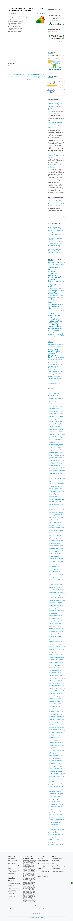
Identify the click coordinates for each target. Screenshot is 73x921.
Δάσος (53, 582)
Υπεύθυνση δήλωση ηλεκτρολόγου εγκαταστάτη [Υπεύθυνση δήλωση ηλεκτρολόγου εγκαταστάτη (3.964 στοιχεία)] (55, 323)
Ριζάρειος (56, 489)
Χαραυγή (56, 532)
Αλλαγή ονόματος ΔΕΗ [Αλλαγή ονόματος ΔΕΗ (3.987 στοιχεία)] (56, 262)
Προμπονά (51, 722)
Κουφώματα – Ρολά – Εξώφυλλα (57, 804)
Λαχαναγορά (61, 745)
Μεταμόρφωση (56, 488)
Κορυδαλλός (51, 758)
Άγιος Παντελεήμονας (56, 719)
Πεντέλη (56, 478)
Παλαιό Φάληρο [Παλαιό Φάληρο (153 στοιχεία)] (56, 302)
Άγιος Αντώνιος (56, 752)
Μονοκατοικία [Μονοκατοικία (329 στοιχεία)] (51, 300)
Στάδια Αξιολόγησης (59, 816)
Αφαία (50, 582)
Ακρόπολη (55, 667)
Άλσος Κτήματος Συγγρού (57, 449)
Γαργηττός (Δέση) (59, 421)
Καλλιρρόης (56, 704)
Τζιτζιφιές (60, 644)
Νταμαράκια (57, 507)
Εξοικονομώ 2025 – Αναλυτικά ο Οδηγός (55, 844)
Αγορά (58, 612)
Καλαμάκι (56, 597)
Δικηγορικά (59, 605)
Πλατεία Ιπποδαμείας (57, 739)
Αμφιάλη (63, 753)
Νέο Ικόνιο (56, 778)
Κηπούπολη (51, 572)
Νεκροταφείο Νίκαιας (53, 760)
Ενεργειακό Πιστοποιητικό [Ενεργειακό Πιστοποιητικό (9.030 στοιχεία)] (54, 276)
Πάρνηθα (51, 530)
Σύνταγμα (51, 688)
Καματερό (58, 543)
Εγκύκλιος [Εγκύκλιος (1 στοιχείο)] (56, 346)
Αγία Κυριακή (52, 434)
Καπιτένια (60, 414)
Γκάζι (50, 678)
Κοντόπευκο (51, 411)
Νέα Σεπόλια (57, 540)
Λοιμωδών (58, 496)
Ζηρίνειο (63, 437)
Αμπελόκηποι (57, 669)
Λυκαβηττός (59, 696)
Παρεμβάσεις (52, 803)
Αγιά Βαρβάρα (52, 651)
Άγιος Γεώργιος (57, 511)
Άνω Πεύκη (62, 478)
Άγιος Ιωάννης (55, 703)
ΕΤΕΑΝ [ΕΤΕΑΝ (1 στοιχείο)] (54, 346)
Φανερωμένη (52, 493)
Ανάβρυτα (61, 450)
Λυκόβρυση (61, 444)
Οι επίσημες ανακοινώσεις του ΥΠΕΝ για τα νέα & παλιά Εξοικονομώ (55, 245)
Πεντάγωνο (54, 714)
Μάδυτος (51, 564)
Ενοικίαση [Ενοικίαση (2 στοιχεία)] (55, 359)
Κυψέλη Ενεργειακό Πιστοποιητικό (55, 401)
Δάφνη (58, 620)
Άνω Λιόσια (51, 511)
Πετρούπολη (51, 577)
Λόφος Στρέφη (61, 699)
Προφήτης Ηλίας (56, 413)
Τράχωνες (58, 599)
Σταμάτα (60, 480)
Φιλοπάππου (52, 669)
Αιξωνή (60, 616)
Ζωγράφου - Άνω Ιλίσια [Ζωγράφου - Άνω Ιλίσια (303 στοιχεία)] (58, 288)
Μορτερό (51, 467)
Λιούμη (56, 506)
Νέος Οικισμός (56, 750)
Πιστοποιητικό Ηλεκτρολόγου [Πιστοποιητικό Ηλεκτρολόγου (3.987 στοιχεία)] (53, 307)
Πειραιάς (51, 729)
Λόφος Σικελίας (61, 641)
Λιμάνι (58, 755)
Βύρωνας (55, 612)
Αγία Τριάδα (58, 427)
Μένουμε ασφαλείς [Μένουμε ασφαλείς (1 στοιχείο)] (57, 371)
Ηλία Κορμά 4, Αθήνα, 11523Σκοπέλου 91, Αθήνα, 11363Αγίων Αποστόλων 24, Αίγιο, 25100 (56, 202)
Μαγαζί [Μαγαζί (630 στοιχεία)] (50, 299)
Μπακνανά (58, 706)
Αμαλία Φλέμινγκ (52, 460)
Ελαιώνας (59, 582)
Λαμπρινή (54, 535)
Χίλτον (53, 690)
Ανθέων (55, 589)
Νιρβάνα (62, 706)
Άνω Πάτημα (57, 484)
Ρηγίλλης (55, 722)
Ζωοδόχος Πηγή (59, 538)
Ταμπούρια (51, 740)
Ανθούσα (57, 416)
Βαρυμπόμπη (52, 520)
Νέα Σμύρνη (60, 646)
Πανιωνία (60, 618)
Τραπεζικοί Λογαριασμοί (59, 826)
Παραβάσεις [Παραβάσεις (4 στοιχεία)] (50, 374)
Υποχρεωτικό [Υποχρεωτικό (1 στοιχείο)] (59, 380)
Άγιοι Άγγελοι (58, 418)
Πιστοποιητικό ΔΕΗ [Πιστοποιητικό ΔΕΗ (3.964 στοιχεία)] (55, 304)
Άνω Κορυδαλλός (57, 758)
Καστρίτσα (58, 465)
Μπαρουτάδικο (61, 506)
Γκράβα (56, 713)
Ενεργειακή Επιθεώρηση (58, 801)
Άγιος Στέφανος (55, 414)
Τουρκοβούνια (56, 756)
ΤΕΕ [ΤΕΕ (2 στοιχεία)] (54, 380)
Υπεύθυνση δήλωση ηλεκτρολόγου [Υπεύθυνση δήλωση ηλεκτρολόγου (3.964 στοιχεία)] (54, 317)
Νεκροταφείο (56, 592)
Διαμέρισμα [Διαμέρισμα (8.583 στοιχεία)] (53, 269)
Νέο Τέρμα (57, 455)
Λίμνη (62, 514)
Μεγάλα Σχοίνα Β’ (56, 525)
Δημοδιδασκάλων (52, 410)
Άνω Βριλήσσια (60, 419)
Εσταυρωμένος (56, 504)
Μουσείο (51, 701)
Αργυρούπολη (52, 600)
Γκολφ (54, 618)
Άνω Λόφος (60, 569)
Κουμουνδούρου (52, 691)
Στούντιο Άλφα (52, 458)
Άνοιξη (54, 418)
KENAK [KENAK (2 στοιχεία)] (49, 344)
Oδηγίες (56, 398)
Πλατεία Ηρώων (52, 659)
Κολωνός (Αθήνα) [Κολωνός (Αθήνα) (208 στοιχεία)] (54, 297)
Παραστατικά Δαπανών (58, 812)
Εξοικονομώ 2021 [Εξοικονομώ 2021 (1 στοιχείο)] (60, 359)
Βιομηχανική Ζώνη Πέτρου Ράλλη (55, 779)
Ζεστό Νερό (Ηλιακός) (60, 807)
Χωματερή (58, 765)
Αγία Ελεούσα (61, 639)
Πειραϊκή (51, 739)
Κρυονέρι (57, 442)
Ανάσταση (51, 755)
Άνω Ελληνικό (56, 625)
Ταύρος (59, 778)
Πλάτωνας (55, 530)
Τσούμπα (56, 501)
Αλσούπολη (60, 550)
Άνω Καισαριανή (56, 638)
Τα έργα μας (53, 788)
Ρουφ (50, 726)
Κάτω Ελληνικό (56, 626)
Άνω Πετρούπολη (58, 577)
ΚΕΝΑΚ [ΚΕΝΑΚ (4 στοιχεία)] (49, 369)
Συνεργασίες (50, 783)
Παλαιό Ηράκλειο (58, 431)
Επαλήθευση (51, 398)
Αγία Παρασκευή (52, 408)
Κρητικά (51, 535)
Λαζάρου (54, 555)
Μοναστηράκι (55, 685)
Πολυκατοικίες (52, 498)
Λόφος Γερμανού (57, 634)
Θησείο (61, 688)
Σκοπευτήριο (51, 639)
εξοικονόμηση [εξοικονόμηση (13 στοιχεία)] (56, 382)
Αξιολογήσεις (55, 822)
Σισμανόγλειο (61, 457)
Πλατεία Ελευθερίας (59, 468)
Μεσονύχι (62, 525)
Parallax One (32, 917)
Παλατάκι (51, 585)
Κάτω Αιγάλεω (52, 506)
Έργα (60, 908)
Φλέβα (54, 543)
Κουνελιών (56, 584)
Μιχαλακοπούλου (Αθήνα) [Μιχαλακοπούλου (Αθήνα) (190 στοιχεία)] (57, 299)
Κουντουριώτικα (52, 672)
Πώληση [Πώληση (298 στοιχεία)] (58, 311)
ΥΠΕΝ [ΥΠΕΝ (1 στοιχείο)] (56, 380)
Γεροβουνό (57, 520)
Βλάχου (56, 545)
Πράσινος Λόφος (52, 432)
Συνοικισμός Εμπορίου (60, 610)
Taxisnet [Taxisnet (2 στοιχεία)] (56, 344)
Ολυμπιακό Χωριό (56, 528)
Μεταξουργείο (52, 665)
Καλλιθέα (56, 639)
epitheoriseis (55, 783)
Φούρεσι (54, 426)
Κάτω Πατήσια (52, 708)
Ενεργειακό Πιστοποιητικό (53, 395)
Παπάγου (58, 473)
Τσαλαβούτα (56, 576)
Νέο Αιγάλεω (51, 507)
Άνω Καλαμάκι (56, 595)
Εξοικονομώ (45, 908)
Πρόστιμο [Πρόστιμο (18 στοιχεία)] (50, 378)
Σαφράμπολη (55, 556)
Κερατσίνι (51, 752)
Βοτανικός (57, 677)
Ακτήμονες (51, 533)
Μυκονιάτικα (51, 501)
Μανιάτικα (55, 735)
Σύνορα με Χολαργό (53, 476)
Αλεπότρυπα (51, 713)
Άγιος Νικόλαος (60, 512)
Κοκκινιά (58, 454)
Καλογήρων (60, 621)
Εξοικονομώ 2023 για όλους (54, 45)
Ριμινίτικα (57, 498)
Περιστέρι (56, 568)
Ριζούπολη (59, 722)
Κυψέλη (50, 405)
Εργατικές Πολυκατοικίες (54, 452)
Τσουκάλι (57, 594)
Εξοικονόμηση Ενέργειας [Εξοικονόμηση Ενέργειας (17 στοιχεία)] (54, 368)
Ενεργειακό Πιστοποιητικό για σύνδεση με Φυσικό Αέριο (55, 786)
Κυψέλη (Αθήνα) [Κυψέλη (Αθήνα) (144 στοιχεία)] (60, 297)
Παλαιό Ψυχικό (52, 470)
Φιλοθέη (60, 481)
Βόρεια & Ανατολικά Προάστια (59, 406)
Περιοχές (50, 403)
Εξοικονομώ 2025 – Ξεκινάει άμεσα (54, 842)
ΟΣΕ (53, 737)
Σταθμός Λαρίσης (61, 727)
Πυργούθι (59, 530)
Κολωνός (51, 693)
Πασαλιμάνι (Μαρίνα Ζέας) (59, 737)
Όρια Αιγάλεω (60, 584)
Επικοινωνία (50, 391)
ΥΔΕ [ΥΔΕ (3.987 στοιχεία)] (49, 315)
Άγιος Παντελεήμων (57, 748)
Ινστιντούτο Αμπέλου (53, 445)
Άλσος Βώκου (57, 768)
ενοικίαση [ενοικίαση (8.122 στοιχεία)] (58, 328)
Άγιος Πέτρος (51, 519)
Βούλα (50, 605)
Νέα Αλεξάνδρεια (61, 600)
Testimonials (50, 784)
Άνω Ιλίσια (61, 629)
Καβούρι (51, 610)
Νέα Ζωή (56, 411)
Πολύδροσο (51, 489)
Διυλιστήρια (55, 776)
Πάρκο (61, 755)
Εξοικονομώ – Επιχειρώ (52, 829)
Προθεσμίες (51, 811)
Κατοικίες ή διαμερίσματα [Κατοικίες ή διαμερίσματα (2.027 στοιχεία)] (53, 293)
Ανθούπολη (55, 569)
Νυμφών (54, 416)
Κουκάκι (56, 695)
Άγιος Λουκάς (61, 711)
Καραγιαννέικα (62, 533)
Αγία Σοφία (55, 729)
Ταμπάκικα (62, 750)
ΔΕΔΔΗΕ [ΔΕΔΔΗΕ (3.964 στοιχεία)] (57, 268)
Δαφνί (56, 582)
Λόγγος (53, 546)
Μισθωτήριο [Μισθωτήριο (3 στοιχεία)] (50, 373)
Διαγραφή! (53, 789)
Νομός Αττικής (55, 405)
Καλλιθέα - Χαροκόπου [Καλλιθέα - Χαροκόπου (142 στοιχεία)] (61, 290)
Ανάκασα (55, 499)
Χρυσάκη (56, 646)
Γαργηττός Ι (51, 423)
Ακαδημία (62, 683)
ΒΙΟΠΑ (55, 551)
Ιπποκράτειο (61, 680)
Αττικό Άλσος (60, 721)
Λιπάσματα (51, 750)
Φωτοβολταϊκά (51, 826)
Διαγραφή (60, 783)
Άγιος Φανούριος (52, 538)
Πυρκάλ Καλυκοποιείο (60, 659)
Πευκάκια (51, 413)
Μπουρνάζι (51, 574)
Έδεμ (62, 651)
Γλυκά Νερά (59, 424)
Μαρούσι (62, 445)
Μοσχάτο (62, 765)
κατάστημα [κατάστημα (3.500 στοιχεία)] (52, 336)
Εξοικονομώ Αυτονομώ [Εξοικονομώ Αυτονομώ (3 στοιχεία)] (52, 362)
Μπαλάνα (51, 424)
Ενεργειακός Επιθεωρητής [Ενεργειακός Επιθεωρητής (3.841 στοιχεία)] (53, 280)
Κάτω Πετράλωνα (57, 716)
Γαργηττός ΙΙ (56, 423)
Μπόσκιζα (51, 527)
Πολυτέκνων (60, 542)
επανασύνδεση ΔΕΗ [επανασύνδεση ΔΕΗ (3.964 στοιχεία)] (55, 334)
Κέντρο (50, 416)
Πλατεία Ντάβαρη (52, 656)
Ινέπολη (51, 553)
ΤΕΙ (63, 509)
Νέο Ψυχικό (60, 467)
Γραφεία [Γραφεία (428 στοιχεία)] (59, 266)
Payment (50, 793)
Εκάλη (50, 427)
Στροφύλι (53, 442)
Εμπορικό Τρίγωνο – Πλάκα (54, 683)
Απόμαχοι (62, 558)
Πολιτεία (58, 441)
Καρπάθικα (51, 454)
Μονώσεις (53, 806)
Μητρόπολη (62, 773)
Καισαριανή (57, 636)
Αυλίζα (59, 519)
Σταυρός (61, 413)
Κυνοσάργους (61, 704)
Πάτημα (60, 488)
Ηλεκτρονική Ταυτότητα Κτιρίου (56, 234)
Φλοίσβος (56, 657)
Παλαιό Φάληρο (61, 649)
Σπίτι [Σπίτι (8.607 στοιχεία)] (53, 313)
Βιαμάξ (56, 571)
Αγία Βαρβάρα (60, 483)
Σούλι (55, 594)
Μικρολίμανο (59, 735)
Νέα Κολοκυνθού (61, 574)
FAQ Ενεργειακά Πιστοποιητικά (55, 396)
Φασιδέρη (51, 419)
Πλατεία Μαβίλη (57, 673)
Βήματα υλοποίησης (53, 814)
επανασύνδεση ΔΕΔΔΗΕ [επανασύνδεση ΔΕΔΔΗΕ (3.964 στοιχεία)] (53, 331)
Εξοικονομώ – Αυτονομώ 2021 (57, 793)
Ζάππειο (58, 688)
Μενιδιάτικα (59, 535)
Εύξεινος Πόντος (52, 481)
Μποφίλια (57, 546)
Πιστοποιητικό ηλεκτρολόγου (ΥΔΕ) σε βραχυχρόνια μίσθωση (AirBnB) (55, 239)
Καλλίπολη (51, 732)
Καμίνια (55, 732)
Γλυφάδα (55, 616)
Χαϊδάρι (50, 581)
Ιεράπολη (61, 504)
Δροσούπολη (52, 514)
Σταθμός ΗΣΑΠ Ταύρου (53, 644)
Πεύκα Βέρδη (60, 579)
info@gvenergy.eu (52, 207)
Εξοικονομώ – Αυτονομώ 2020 (57, 791)
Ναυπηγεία (51, 778)
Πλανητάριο (61, 654)
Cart (58, 788)
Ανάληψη (59, 499)
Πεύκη (59, 478)
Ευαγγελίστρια (52, 641)
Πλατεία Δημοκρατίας (57, 491)
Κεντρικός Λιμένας (55, 734)
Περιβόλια (51, 537)
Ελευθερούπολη (59, 551)
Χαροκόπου (51, 646)
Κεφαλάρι (60, 439)
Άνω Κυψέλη (62, 673)
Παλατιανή (62, 540)
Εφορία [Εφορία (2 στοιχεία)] (61, 367)
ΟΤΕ (57, 642)
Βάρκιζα (57, 602)
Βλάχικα (60, 602)
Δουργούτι (51, 704)
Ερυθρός (61, 670)
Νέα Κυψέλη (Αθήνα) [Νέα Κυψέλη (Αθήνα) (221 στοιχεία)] (58, 300)
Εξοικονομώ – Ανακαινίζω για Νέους (55, 827)
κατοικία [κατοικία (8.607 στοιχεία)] (60, 336)
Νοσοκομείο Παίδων (53, 682)
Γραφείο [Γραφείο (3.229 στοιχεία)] (51, 268)
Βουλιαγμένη (56, 608)
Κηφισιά (62, 432)
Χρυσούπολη (61, 576)
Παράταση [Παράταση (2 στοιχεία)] (59, 373)
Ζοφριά (56, 514)
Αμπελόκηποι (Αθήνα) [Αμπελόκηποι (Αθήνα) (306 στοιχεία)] (52, 264)
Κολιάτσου (60, 713)
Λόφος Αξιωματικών (58, 572)
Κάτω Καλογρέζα (60, 553)
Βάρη (50, 602)
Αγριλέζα (56, 519)
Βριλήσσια (55, 419)
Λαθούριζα (54, 603)
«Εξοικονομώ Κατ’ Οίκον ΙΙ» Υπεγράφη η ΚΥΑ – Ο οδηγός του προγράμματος (55, 166)
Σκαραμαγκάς (62, 585)
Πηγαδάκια (51, 608)
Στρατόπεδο (51, 532)
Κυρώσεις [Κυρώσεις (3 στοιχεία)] (52, 371)
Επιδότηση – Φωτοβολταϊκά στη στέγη (55, 832)
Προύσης (57, 509)
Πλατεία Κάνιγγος (52, 686)
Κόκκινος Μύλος (60, 563)
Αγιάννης (57, 408)
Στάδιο (56, 726)
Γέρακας (54, 421)
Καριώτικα (59, 776)
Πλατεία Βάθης (58, 665)
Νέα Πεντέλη (55, 467)
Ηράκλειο (54, 427)
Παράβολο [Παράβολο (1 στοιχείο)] (55, 373)
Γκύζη (53, 678)
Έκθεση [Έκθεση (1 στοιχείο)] (60, 344)
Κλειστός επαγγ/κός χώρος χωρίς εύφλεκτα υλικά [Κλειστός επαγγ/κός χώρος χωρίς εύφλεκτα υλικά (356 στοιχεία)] (55, 295)
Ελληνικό (58, 623)
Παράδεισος (60, 411)
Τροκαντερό (51, 657)
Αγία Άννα (55, 483)
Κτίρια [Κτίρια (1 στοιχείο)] (55, 369)
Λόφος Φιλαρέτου (52, 642)
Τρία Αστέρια (58, 432)
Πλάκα (62, 685)
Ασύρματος (59, 589)
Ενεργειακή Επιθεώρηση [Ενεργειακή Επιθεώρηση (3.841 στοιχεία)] (52, 272)
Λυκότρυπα (57, 524)
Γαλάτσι (59, 532)
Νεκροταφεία (52, 649)
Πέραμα (50, 776)
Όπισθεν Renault (59, 564)
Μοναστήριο (51, 592)
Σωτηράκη (61, 509)
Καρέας (61, 613)
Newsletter (50, 822)
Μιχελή (53, 540)
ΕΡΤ (57, 410)
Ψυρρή (54, 688)
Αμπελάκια (51, 595)
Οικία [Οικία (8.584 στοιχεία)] (50, 302)
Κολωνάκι (63, 691)
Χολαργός (60, 489)
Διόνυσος (58, 426)
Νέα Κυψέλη (59, 701)
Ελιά (55, 590)
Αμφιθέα (56, 651)
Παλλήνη (57, 470)
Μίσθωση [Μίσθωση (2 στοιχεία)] (62, 371)
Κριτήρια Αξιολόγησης (53, 817)
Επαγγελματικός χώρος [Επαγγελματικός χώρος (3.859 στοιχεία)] (54, 286)
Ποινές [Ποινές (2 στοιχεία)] (60, 376)
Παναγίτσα (57, 654)
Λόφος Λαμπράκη (52, 706)
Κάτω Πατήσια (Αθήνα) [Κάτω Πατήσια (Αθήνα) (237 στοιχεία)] (52, 290)
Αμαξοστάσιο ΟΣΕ (52, 745)
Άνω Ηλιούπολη (56, 633)
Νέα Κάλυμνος (55, 607)
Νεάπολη (55, 527)
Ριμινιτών (51, 543)
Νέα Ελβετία (57, 615)
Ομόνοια (59, 685)
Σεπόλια (53, 726)
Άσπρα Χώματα (52, 571)
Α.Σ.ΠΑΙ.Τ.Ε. (51, 447)
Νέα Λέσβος (62, 454)
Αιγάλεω (59, 501)
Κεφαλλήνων (60, 597)
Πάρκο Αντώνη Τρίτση (53, 542)
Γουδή (50, 631)
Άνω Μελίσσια (59, 460)
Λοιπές (52, 809)
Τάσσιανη (51, 612)
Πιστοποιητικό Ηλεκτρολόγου (59, 391)
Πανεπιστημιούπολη (60, 709)
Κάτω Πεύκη (51, 480)
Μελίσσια (62, 458)
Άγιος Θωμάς (51, 680)
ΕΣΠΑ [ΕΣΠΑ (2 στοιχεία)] (51, 346)
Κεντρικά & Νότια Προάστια (54, 587)
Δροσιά (61, 426)
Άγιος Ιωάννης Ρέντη (56, 743)
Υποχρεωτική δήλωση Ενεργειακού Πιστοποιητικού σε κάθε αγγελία (56, 155)
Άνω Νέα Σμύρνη (58, 647)
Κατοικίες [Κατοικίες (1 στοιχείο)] (52, 369)
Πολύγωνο (56, 721)
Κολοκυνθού (58, 691)
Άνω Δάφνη (56, 621)
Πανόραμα (55, 441)
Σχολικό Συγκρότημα (53, 660)
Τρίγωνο (51, 418)
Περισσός (51, 556)
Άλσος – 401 (57, 680)
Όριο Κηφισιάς (57, 462)
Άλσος (56, 558)
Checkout (61, 788)
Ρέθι (62, 530)
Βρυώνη (51, 730)
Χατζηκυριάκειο (57, 742)
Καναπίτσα (59, 429)
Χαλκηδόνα (60, 774)
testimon (55, 784)
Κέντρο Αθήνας (60, 660)
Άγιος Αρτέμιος (59, 678)
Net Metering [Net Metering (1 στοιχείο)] (53, 344)
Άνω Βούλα (54, 605)
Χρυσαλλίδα (51, 568)
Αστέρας (51, 559)
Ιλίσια (53, 631)
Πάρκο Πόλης (56, 515)
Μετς (62, 726)
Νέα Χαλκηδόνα (57, 566)
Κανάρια (60, 633)
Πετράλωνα (59, 714)
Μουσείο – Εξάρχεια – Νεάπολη (55, 698)
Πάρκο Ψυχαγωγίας (53, 747)
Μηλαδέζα (59, 603)
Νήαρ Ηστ (61, 638)
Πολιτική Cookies (56, 824)
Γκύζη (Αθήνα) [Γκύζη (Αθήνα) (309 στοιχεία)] (54, 266)
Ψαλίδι (59, 458)
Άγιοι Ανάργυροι (57, 447)
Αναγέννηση (51, 502)
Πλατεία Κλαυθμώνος (60, 686)
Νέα (63, 908)
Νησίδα (54, 564)
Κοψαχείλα (61, 590)
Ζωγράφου (56, 629)
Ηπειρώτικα (54, 429)
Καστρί (54, 465)
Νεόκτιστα (62, 555)
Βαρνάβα (59, 726)
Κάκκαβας (54, 553)
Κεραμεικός (56, 690)
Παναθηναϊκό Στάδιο (53, 727)
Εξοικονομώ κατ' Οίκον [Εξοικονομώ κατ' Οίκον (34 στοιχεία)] (54, 366)
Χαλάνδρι (51, 483)
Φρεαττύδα (51, 742)
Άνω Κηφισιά (58, 437)
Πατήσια (51, 711)
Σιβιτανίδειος (60, 642)
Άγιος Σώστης (60, 703)
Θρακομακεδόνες (52, 522)
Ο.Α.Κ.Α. (60, 455)
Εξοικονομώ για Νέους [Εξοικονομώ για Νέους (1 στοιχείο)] (58, 364)
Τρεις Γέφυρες (57, 708)
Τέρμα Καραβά (55, 763)
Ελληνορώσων (60, 682)
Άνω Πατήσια (51, 675)
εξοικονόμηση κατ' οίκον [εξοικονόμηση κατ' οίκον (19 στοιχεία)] (54, 383)
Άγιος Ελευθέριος (58, 662)
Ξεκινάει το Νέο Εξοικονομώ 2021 (56, 113)
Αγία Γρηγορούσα (56, 581)
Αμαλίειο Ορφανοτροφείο (54, 450)
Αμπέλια (58, 558)
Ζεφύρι (55, 537)
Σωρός (56, 458)
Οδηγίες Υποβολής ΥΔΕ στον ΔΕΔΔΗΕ (56, 393)
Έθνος (59, 486)
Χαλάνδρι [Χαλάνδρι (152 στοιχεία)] (59, 324)
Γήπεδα (59, 651)
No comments (41, 13)
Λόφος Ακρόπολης (61, 667)
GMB (63, 783)
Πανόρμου (51, 673)
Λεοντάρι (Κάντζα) (52, 473)
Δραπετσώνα (59, 747)
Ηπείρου (59, 410)
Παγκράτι (62, 708)
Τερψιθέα (55, 620)
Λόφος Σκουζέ (55, 693)
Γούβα (55, 678)
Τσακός (50, 414)
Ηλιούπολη (59, 631)
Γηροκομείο (57, 670)
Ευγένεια (55, 755)
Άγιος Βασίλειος (60, 729)
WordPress (41, 917)
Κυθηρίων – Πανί (52, 599)
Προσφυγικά (51, 566)
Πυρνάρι (51, 620)
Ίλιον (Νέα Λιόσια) (60, 537)
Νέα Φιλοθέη (51, 455)
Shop (56, 788)
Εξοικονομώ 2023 (58, 837)
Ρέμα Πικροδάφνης (60, 656)
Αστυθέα (61, 581)
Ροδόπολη (56, 480)
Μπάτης (58, 652)
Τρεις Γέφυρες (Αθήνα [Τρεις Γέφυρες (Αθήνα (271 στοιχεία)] (60, 313)
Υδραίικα (59, 740)
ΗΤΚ (24, 908)
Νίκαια (50, 766)
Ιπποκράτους (55, 699)
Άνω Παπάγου (56, 475)
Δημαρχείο (55, 486)
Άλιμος (61, 594)
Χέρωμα (62, 603)
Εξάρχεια (51, 699)
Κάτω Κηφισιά (52, 439)
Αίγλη (58, 616)
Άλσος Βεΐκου (56, 533)
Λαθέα (53, 524)
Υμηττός (59, 657)
